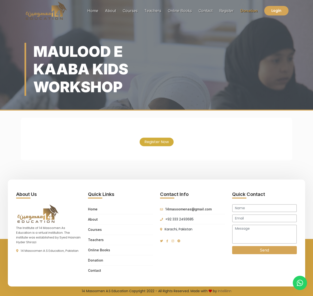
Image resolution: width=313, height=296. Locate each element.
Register (226, 10)
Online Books (180, 10)
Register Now (156, 142)
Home (93, 10)
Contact (206, 10)
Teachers (152, 10)
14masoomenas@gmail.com (188, 209)
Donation (249, 10)
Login (276, 10)
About (110, 10)
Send (264, 250)
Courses (130, 10)
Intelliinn (224, 291)
